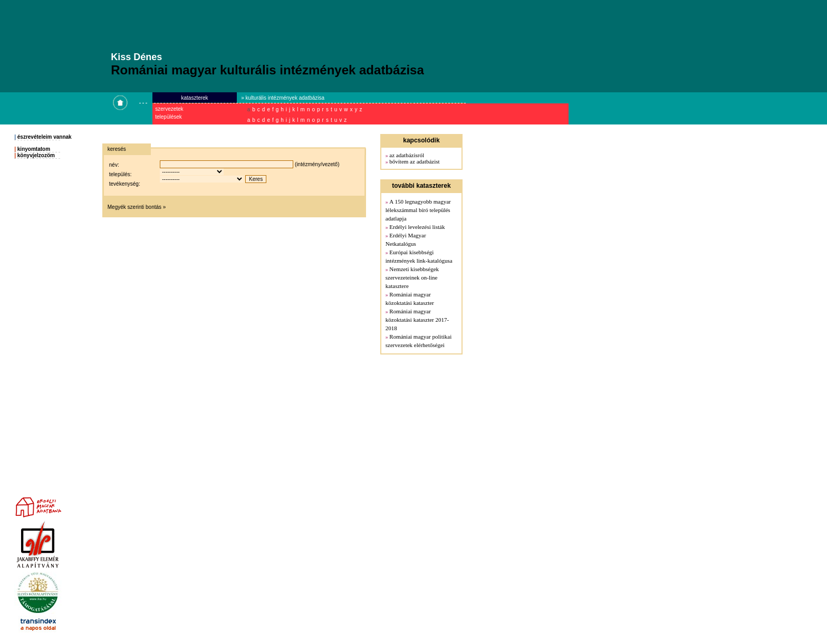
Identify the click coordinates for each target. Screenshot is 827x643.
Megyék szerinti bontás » (137, 207)
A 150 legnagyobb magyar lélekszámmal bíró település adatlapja (418, 210)
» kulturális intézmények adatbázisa (282, 98)
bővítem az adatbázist (414, 161)
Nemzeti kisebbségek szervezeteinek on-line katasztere (412, 277)
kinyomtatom (33, 149)
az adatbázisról (406, 155)
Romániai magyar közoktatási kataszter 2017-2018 (417, 319)
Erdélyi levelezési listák (417, 227)
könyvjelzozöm (36, 155)
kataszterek (194, 98)
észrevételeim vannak (44, 137)
